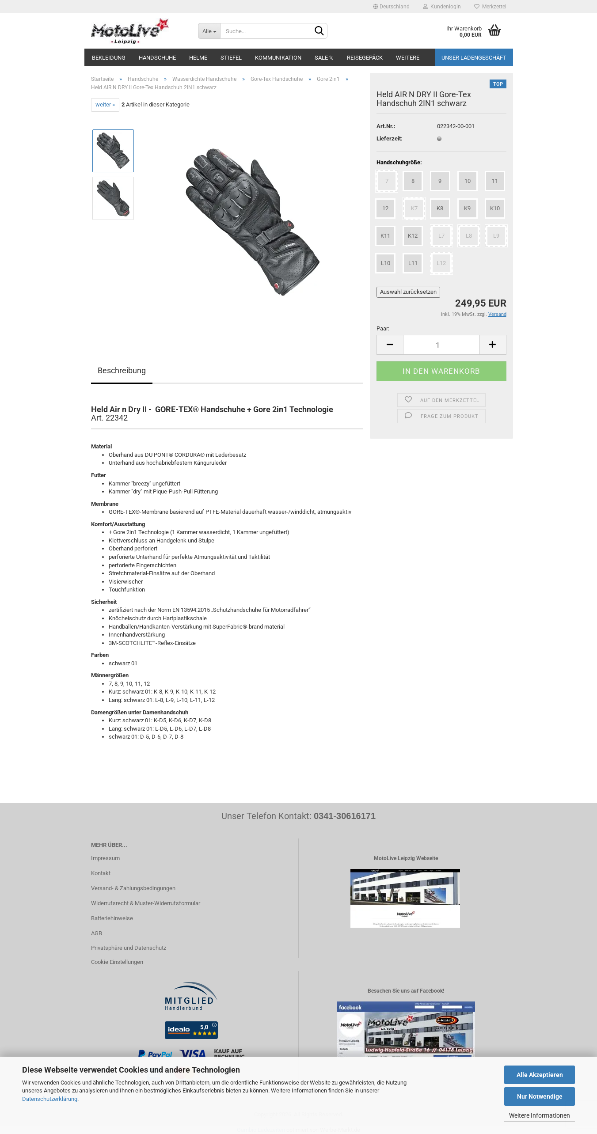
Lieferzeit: (389, 138)
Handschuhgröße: (399, 162)
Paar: (382, 328)
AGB (96, 933)
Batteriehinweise (112, 918)
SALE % (324, 57)
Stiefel (231, 57)
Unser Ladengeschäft (473, 57)
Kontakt (100, 873)
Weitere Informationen (539, 1115)
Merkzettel (490, 7)
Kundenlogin (442, 7)
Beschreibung (122, 370)
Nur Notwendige (540, 1096)
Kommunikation (278, 57)
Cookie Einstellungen (117, 962)
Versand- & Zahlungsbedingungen (133, 888)
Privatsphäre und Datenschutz (128, 947)
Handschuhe (157, 57)
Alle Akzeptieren (540, 1074)
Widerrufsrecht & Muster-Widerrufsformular (145, 903)
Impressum (105, 858)
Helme (198, 57)
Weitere (407, 57)
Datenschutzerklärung (49, 1099)
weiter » (105, 104)
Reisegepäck (365, 57)
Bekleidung (108, 57)
